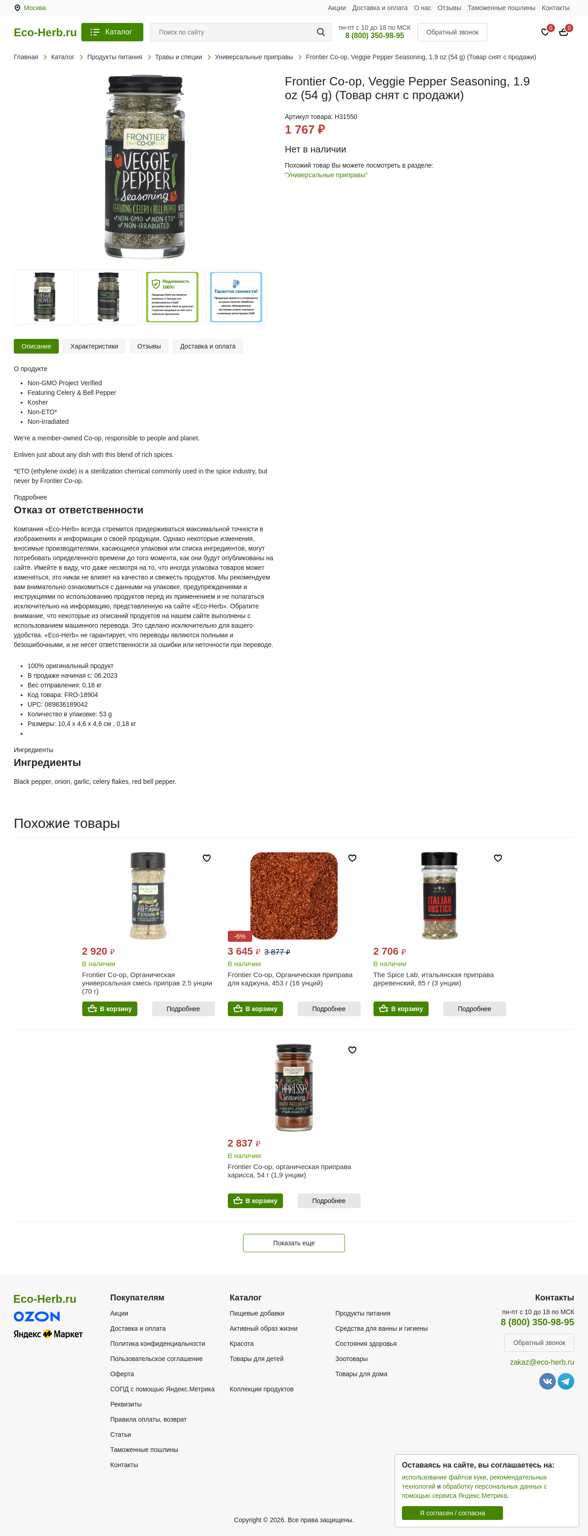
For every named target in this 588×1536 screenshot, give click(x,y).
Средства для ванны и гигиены (381, 1328)
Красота (242, 1343)
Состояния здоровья (366, 1343)
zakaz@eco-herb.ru (542, 1362)
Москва (35, 7)
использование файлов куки (444, 1477)
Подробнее (183, 1009)
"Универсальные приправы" (326, 175)
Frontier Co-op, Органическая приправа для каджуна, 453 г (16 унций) (290, 979)
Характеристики (94, 346)
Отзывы (449, 7)
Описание (36, 346)
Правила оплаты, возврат (148, 1419)
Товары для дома (361, 1374)
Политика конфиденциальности (157, 1343)
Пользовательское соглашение (156, 1358)
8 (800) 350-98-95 (374, 35)
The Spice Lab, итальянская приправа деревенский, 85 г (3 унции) (433, 979)
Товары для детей (256, 1358)
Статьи (120, 1434)
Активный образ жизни (263, 1328)
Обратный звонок (452, 32)
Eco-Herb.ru (45, 32)
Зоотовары (351, 1358)
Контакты (556, 7)
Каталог (118, 32)
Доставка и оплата (380, 7)
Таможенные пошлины (502, 7)
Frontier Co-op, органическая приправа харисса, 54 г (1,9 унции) (289, 1171)
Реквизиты (126, 1404)
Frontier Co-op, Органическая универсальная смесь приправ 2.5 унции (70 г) (147, 983)
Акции (337, 7)
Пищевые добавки (257, 1313)
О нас (422, 7)
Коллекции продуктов (262, 1389)
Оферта (122, 1374)
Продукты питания (362, 1313)
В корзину (116, 1009)
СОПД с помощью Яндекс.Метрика (162, 1389)
